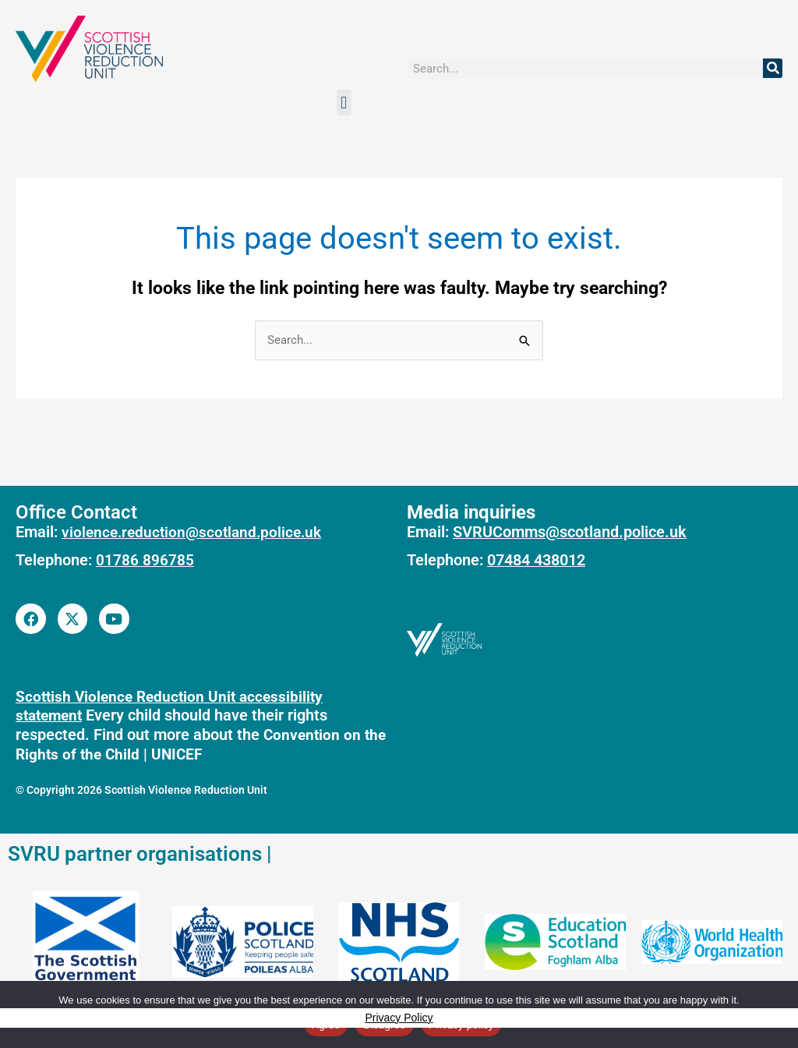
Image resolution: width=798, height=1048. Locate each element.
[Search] (772, 68)
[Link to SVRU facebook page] (31, 619)
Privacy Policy (399, 1017)
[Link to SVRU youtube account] (115, 619)
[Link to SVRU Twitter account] (73, 619)
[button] (344, 102)
